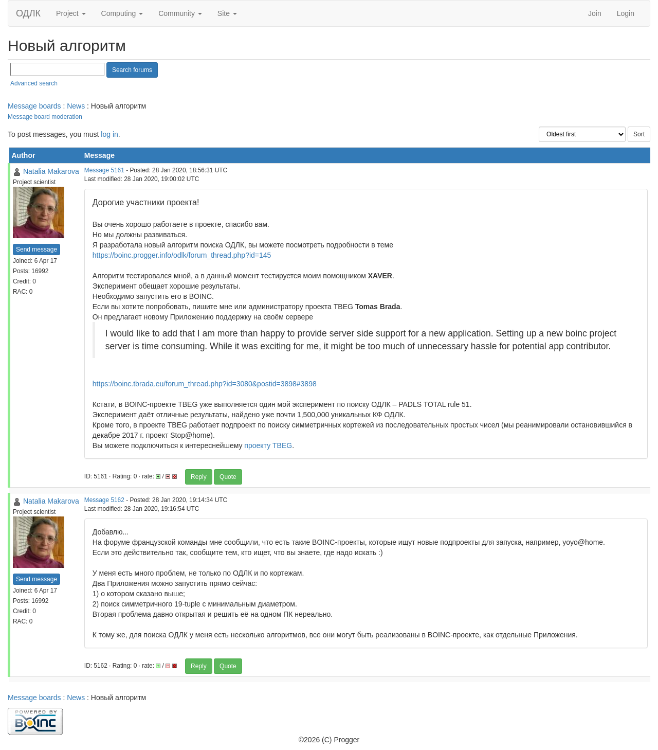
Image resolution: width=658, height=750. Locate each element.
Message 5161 (104, 170)
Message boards (34, 106)
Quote (228, 476)
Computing (122, 13)
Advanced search (34, 83)
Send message (36, 249)
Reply (199, 476)
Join (594, 13)
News (76, 106)
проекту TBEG (268, 445)
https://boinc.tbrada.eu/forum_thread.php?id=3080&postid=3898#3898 (205, 384)
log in (109, 134)
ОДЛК (28, 13)
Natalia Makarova (51, 171)
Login (625, 13)
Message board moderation (45, 116)
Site (227, 13)
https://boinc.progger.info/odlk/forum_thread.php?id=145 (182, 255)
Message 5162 (104, 500)
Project (70, 13)
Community (180, 13)
